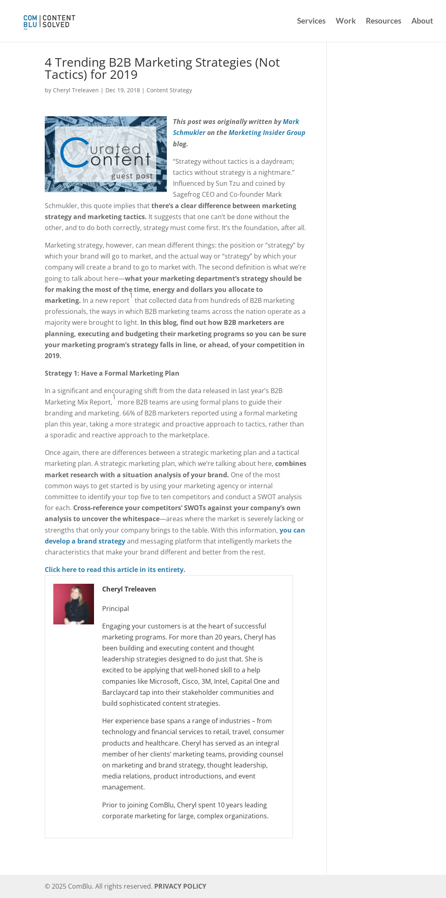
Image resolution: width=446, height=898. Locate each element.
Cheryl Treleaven (76, 90)
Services (311, 22)
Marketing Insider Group (267, 132)
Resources (383, 22)
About (422, 22)
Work (346, 22)
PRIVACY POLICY (180, 886)
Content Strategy (169, 90)
